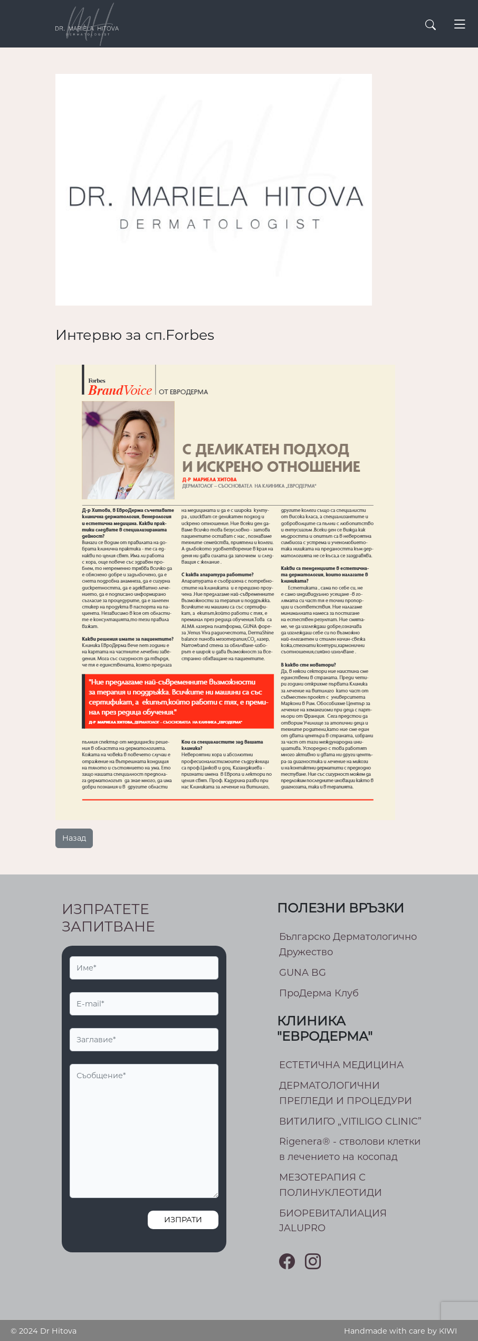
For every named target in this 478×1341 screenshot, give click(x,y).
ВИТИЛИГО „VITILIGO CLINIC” (350, 1121)
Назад (74, 838)
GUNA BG (302, 972)
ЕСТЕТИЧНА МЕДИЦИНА (341, 1065)
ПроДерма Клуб (319, 993)
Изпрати (183, 1219)
